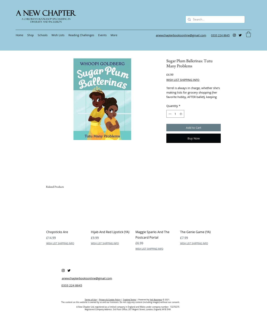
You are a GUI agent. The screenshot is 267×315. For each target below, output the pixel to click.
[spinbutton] (175, 113)
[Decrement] (169, 113)
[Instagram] (234, 35)
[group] (133, 223)
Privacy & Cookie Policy (109, 299)
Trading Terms (129, 299)
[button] (248, 34)
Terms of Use (91, 299)
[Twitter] (240, 35)
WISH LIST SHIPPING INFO (182, 80)
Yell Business (156, 299)
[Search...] (214, 19)
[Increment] (181, 113)
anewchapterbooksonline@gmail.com (87, 278)
